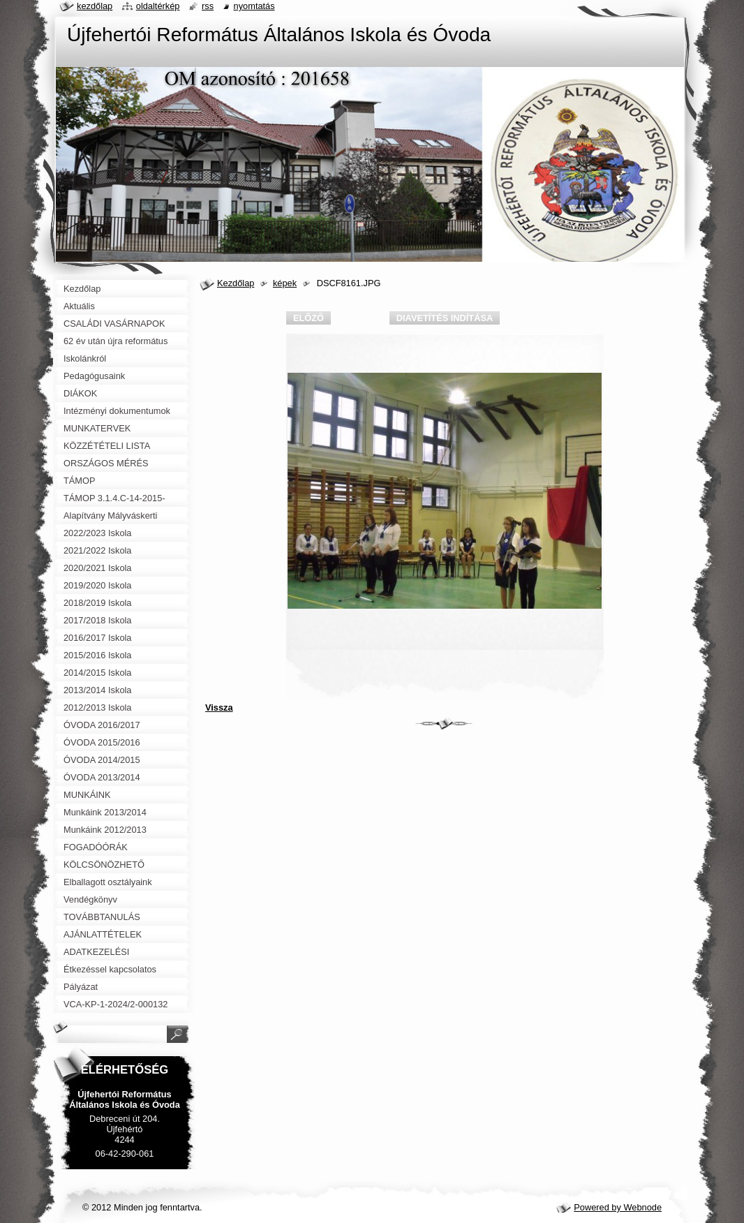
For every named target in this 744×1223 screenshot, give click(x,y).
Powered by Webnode (618, 1207)
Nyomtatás (254, 6)
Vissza (219, 707)
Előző (308, 318)
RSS (208, 6)
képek (285, 283)
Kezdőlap (235, 283)
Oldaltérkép (158, 6)
